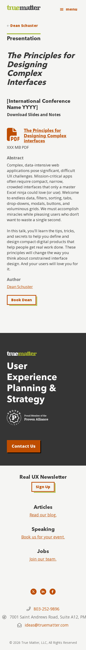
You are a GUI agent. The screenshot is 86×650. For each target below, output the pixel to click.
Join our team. (43, 559)
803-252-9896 (46, 609)
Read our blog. (43, 515)
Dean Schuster (24, 25)
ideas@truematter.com (47, 625)
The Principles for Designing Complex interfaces (45, 136)
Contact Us (24, 446)
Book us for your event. (43, 537)
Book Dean (21, 299)
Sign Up (43, 486)
